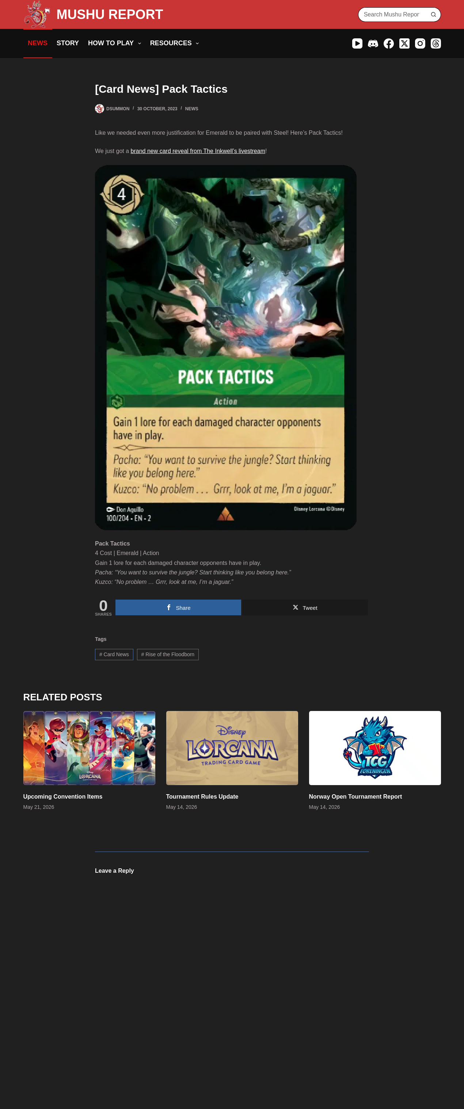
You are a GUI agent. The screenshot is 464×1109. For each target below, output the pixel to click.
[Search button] (433, 14)
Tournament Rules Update (202, 796)
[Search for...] (392, 14)
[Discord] (373, 43)
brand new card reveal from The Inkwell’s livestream (198, 151)
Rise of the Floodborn (168, 654)
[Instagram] (420, 43)
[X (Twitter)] (404, 43)
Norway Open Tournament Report (355, 796)
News (37, 43)
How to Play (116, 43)
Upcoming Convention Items (63, 796)
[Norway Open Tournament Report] (375, 748)
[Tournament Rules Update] (232, 748)
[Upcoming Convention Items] (89, 748)
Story (68, 43)
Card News (114, 654)
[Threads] (436, 43)
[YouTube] (357, 43)
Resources (176, 43)
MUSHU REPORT (110, 14)
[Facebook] (389, 43)
